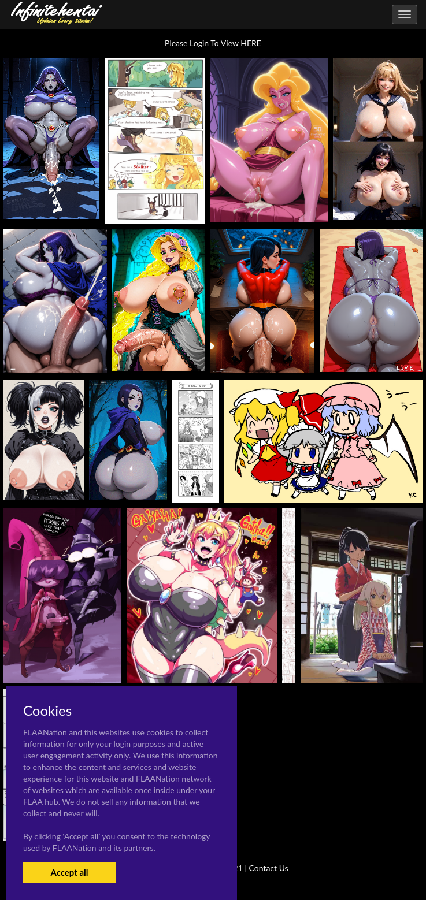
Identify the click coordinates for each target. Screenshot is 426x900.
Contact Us (268, 868)
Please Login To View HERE (213, 43)
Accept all (69, 872)
